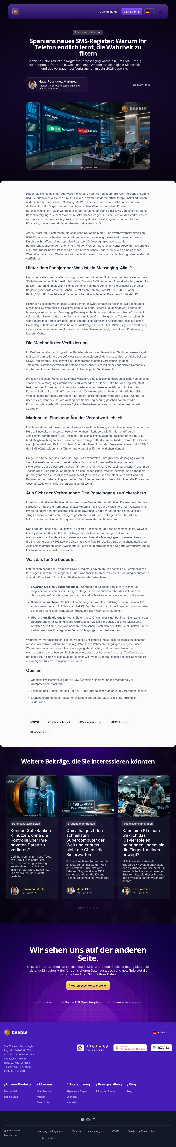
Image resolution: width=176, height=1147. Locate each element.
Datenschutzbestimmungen (87, 1131)
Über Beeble (44, 1091)
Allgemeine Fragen (77, 1091)
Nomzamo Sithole (33, 889)
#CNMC (34, 722)
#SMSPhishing (119, 722)
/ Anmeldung (108, 11)
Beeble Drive (11, 1096)
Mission (41, 1096)
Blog (129, 1091)
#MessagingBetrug (90, 722)
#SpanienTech (38, 732)
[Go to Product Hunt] (130, 1047)
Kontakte (71, 1102)
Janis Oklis (84, 889)
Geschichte (43, 1102)
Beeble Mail (10, 1091)
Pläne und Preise (105, 1091)
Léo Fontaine (141, 889)
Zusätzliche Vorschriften (141, 1131)
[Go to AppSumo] (93, 1047)
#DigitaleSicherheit (59, 722)
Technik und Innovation (138, 823)
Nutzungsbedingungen (50, 1131)
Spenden (72, 1096)
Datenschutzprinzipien (26, 823)
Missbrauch (48, 1138)
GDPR (115, 1131)
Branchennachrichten (88, 32)
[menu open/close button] (161, 11)
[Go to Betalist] (161, 1047)
